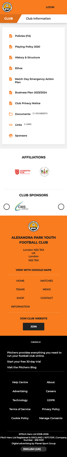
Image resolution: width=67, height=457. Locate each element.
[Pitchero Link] (36, 347)
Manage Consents (50, 418)
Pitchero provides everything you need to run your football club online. (34, 354)
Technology (20, 400)
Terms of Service (20, 409)
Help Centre (20, 382)
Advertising (20, 391)
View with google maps (33, 270)
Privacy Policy (51, 409)
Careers (51, 391)
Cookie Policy (20, 418)
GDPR (51, 400)
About (51, 382)
